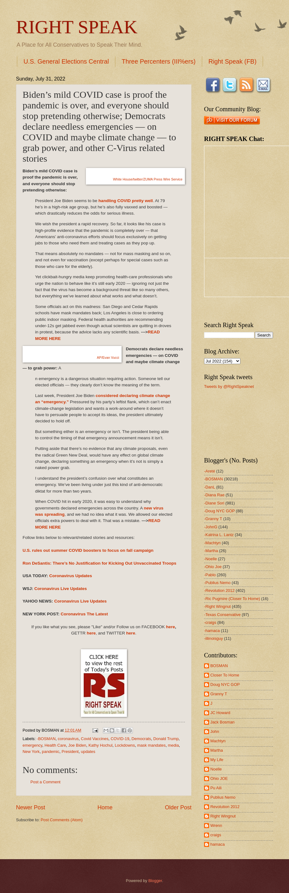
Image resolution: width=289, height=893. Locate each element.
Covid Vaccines (94, 738)
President (70, 751)
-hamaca (212, 630)
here (170, 626)
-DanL (209, 487)
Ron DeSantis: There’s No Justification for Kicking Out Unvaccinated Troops (99, 563)
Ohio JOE (219, 778)
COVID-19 (120, 738)
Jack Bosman (222, 722)
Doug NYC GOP (225, 684)
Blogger (155, 880)
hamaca (217, 844)
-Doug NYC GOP (219, 511)
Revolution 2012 (224, 806)
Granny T (218, 694)
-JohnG (210, 527)
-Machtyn (212, 542)
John (214, 731)
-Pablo (210, 574)
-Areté (209, 471)
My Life (216, 759)
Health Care (55, 745)
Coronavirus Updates (70, 575)
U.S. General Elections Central (66, 61)
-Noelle (210, 558)
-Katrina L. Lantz (219, 534)
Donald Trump (166, 738)
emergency (32, 745)
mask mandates (151, 745)
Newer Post (30, 807)
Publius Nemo (222, 797)
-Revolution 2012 (219, 590)
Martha (216, 750)
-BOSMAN (46, 738)
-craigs (210, 622)
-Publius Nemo (217, 582)
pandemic (51, 751)
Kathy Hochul (100, 745)
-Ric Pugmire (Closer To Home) (232, 598)
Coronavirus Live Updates (60, 588)
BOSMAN (219, 665)
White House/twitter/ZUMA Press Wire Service (147, 179)
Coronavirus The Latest (84, 614)
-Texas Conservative (222, 614)
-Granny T (213, 518)
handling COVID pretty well (125, 200)
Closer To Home (224, 675)
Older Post (178, 807)
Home (105, 807)
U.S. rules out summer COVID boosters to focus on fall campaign (88, 550)
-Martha (211, 550)
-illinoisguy (213, 638)
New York (31, 751)
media (173, 745)
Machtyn (218, 741)
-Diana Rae (214, 495)
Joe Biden (77, 745)
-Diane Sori (214, 503)
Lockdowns (125, 745)
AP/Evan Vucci (108, 357)
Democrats (141, 738)
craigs (215, 835)
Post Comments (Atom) (62, 819)
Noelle (216, 769)
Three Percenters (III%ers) (159, 61)
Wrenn (216, 825)
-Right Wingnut (217, 606)
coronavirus (68, 738)
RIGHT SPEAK (76, 27)
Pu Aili (216, 788)
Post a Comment (45, 782)
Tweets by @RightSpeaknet (229, 386)
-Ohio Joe (213, 566)
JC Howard (220, 712)
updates (88, 751)
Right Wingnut (223, 816)
